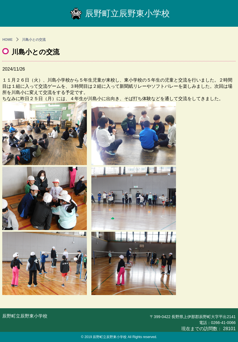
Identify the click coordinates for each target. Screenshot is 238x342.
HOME (7, 40)
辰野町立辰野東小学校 (119, 13)
